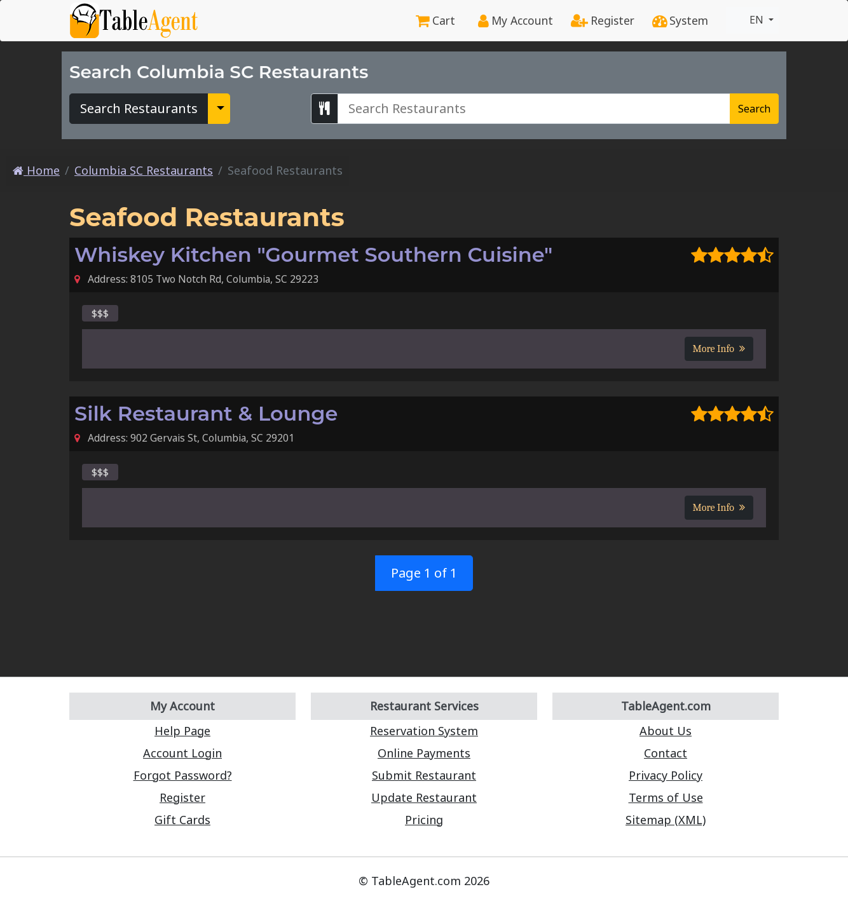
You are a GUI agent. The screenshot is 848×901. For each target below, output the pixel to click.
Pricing (424, 819)
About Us (665, 730)
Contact (665, 753)
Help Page (182, 730)
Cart (435, 20)
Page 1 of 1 (424, 572)
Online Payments (424, 753)
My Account (515, 20)
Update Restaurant (424, 797)
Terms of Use (666, 797)
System (680, 20)
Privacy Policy (665, 775)
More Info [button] (719, 349)
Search (754, 109)
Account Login (182, 753)
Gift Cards (182, 819)
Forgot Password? (182, 775)
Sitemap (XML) (666, 819)
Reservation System (424, 730)
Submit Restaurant (424, 775)
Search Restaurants (139, 108)
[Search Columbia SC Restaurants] (534, 108)
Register (602, 20)
